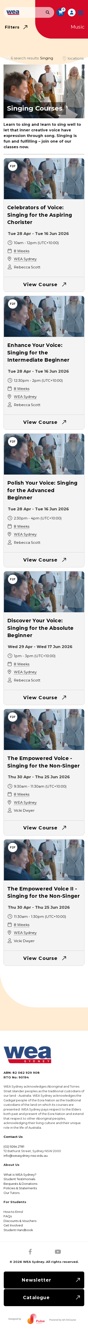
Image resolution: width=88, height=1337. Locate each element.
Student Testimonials (19, 1179)
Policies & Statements (20, 1188)
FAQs (8, 1216)
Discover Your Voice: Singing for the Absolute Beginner (40, 628)
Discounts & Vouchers (20, 1221)
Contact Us (13, 1137)
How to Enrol (13, 1212)
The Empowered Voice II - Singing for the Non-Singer (43, 892)
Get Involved (13, 1225)
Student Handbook (18, 1230)
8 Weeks (21, 251)
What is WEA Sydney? (20, 1174)
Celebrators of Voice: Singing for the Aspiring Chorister (39, 215)
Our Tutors (11, 1193)
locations (76, 58)
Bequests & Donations (20, 1184)
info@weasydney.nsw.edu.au (26, 1155)
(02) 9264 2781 (14, 1146)
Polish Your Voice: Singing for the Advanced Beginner (42, 490)
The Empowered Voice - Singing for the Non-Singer (43, 762)
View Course (40, 284)
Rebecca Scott (27, 267)
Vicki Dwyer (24, 810)
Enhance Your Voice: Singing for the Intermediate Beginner (38, 352)
